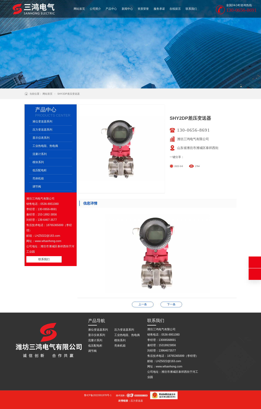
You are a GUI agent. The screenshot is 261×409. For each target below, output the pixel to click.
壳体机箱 (38, 178)
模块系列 (38, 162)
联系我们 (44, 259)
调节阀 (36, 186)
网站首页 (47, 93)
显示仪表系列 (40, 137)
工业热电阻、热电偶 (45, 145)
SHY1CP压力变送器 (171, 304)
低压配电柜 (39, 170)
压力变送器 (136, 400)
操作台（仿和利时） (142, 304)
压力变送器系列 (42, 129)
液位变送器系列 (42, 121)
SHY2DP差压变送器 (68, 93)
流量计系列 (39, 153)
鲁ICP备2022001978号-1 (98, 395)
